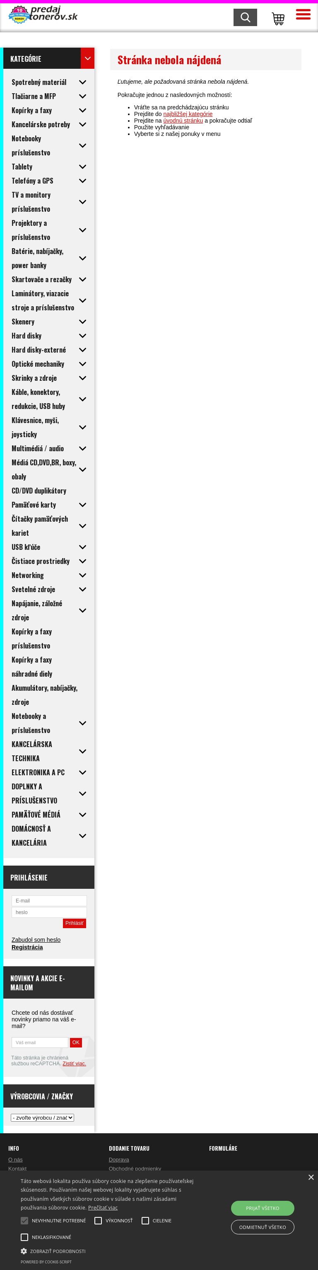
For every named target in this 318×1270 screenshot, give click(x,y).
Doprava (119, 1159)
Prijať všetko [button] (262, 1208)
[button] (110, 1250)
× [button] (311, 1178)
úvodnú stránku (183, 120)
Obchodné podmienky (135, 1169)
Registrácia (27, 947)
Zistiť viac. (74, 1064)
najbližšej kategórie (188, 114)
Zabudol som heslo (36, 939)
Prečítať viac (103, 1207)
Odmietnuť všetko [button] (262, 1227)
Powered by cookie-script (46, 1262)
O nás (15, 1159)
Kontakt (17, 1169)
